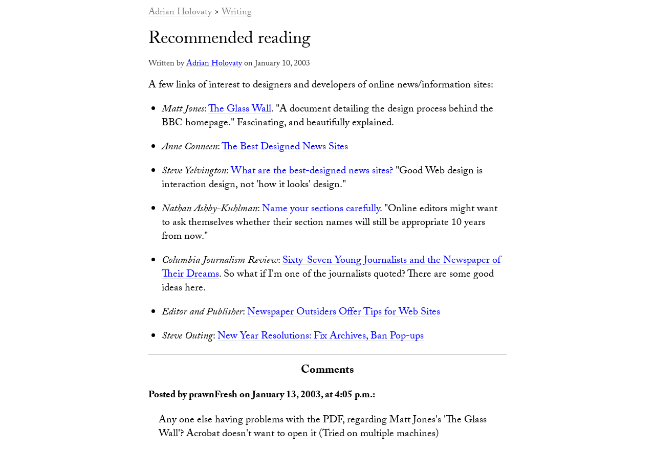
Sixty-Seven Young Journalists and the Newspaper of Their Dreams (331, 268)
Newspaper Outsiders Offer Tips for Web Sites (343, 313)
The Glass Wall (239, 110)
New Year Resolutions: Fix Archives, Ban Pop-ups (320, 337)
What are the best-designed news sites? (312, 171)
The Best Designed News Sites (285, 147)
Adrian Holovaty (180, 13)
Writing (237, 13)
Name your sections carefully (321, 209)
